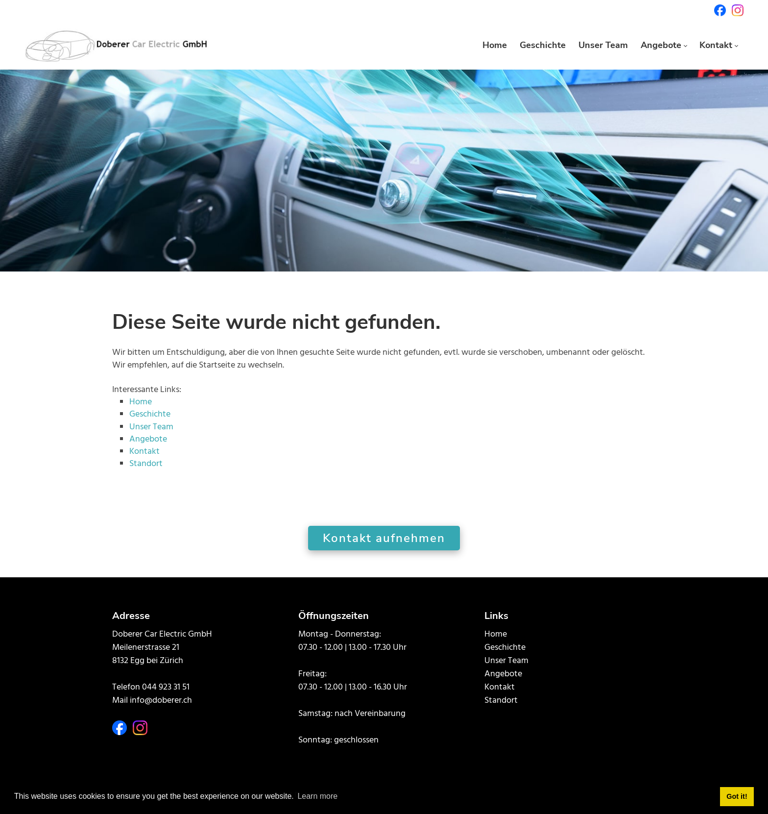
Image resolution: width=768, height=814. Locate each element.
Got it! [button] (736, 796)
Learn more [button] (317, 796)
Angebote (148, 439)
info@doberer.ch (161, 700)
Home (140, 402)
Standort (146, 464)
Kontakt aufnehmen (384, 538)
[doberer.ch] (116, 45)
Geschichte (149, 414)
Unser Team (151, 427)
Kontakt (144, 451)
